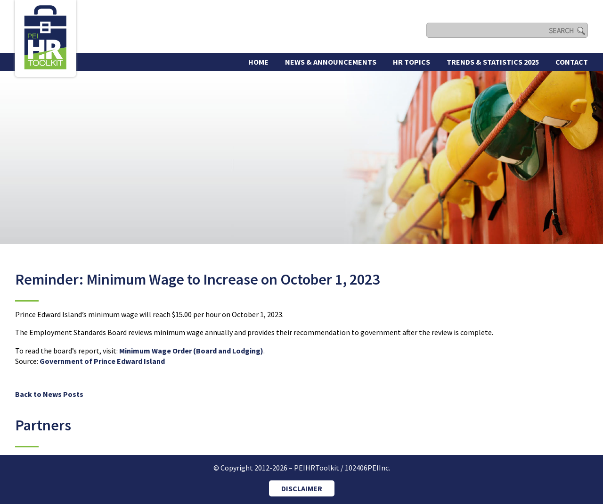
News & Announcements (330, 62)
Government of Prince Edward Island (102, 361)
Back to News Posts (49, 394)
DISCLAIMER (301, 488)
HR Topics (411, 62)
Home (258, 62)
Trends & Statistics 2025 (493, 62)
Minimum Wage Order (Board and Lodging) (191, 350)
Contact (571, 62)
